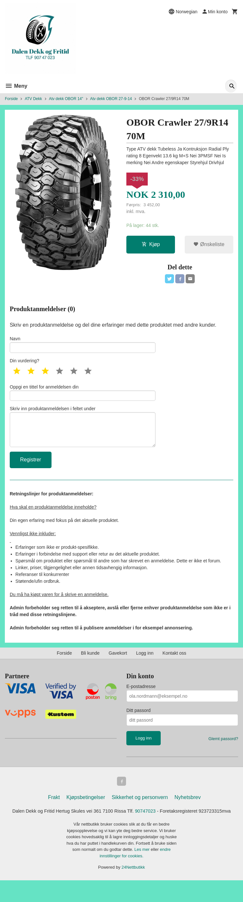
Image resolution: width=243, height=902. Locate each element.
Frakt (54, 810)
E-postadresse (141, 698)
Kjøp (151, 245)
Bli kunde (90, 665)
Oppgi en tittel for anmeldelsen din (83, 398)
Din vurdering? (24, 364)
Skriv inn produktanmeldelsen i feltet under (83, 435)
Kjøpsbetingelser (85, 810)
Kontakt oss (174, 665)
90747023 (166, 824)
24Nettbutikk (133, 888)
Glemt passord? (223, 750)
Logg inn (145, 665)
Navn (83, 347)
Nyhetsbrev (188, 810)
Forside (11, 98)
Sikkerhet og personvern (140, 810)
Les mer (142, 871)
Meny (16, 86)
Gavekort (118, 665)
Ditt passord (138, 722)
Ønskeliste (208, 245)
